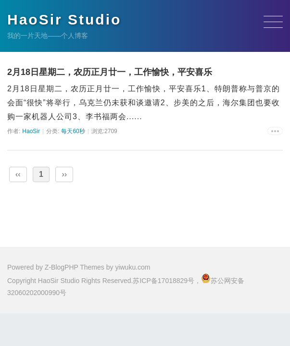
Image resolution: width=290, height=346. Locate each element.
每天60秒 (73, 131)
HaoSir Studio (64, 19)
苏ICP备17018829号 (163, 280)
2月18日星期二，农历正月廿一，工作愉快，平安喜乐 (109, 72)
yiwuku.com (132, 267)
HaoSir (31, 131)
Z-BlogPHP (61, 267)
